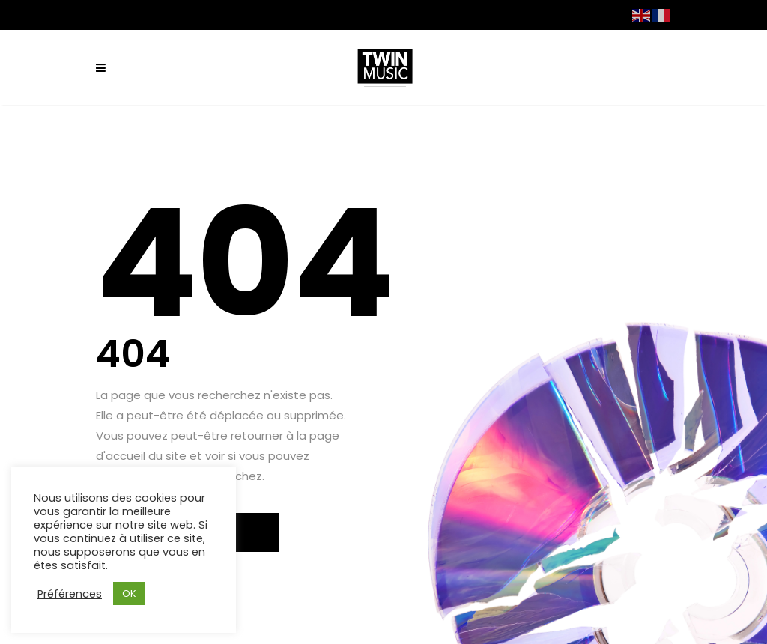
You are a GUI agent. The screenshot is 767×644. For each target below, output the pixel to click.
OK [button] (129, 593)
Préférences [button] (69, 594)
